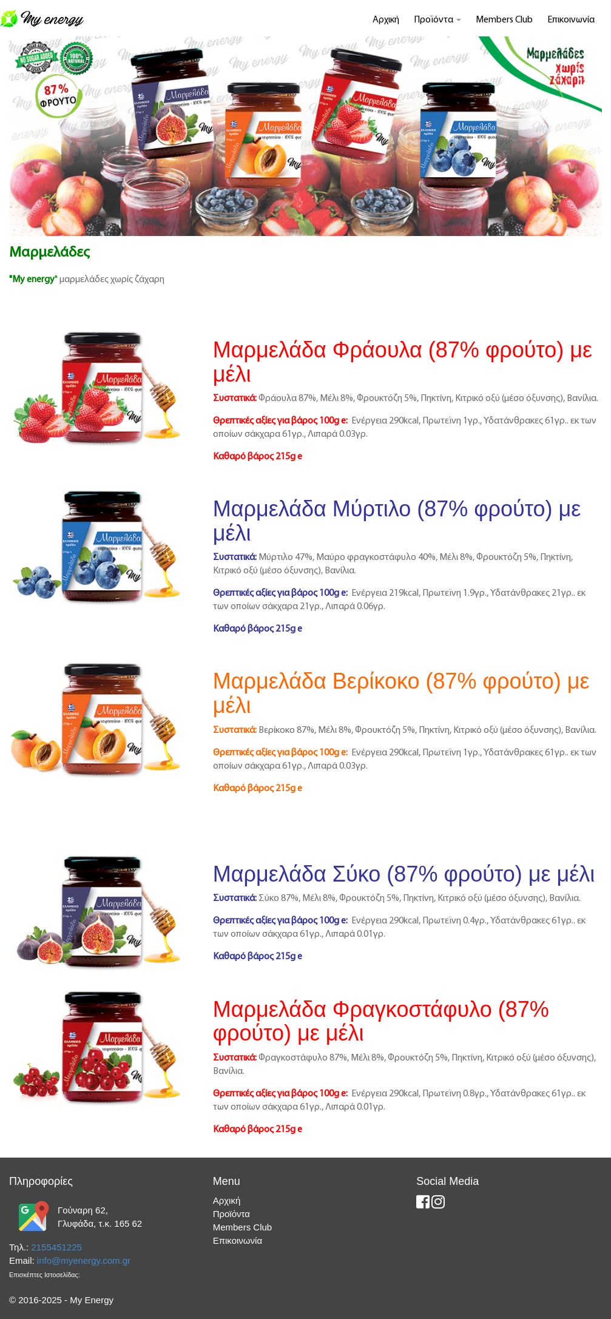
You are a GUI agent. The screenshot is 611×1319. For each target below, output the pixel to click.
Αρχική (386, 20)
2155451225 (56, 1247)
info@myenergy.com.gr (83, 1260)
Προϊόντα (437, 20)
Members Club (504, 20)
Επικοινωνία (571, 20)
